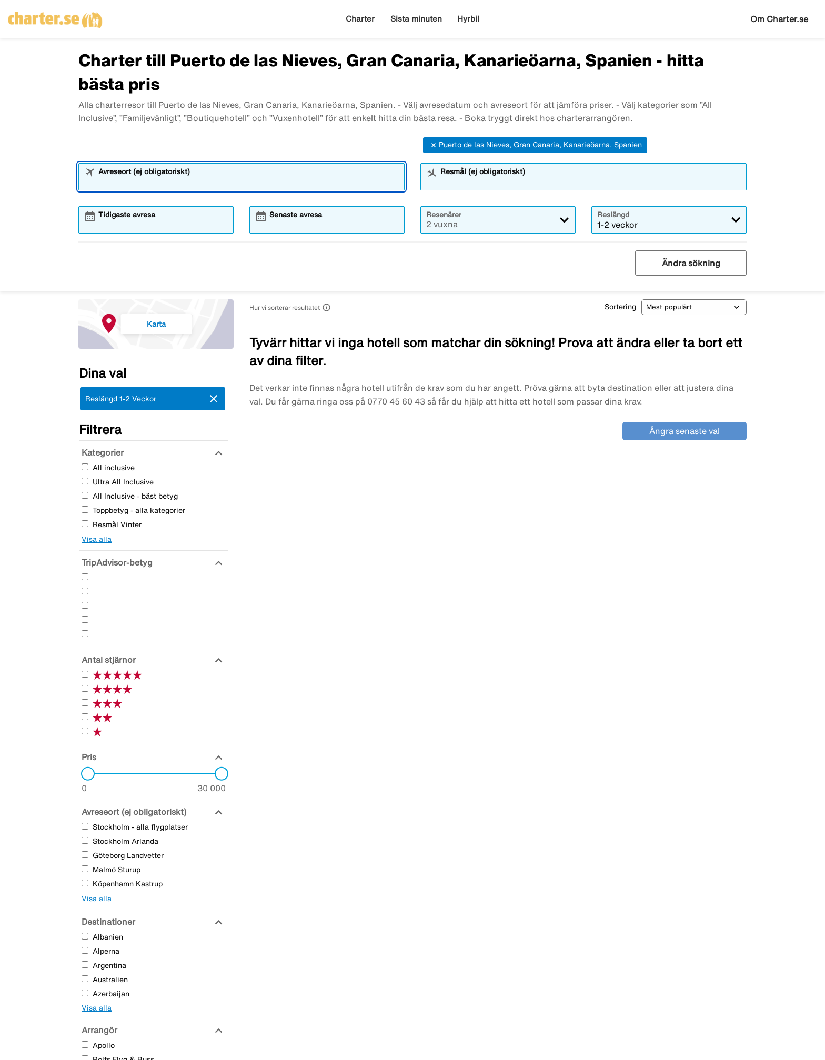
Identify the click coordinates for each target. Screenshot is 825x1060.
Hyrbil (468, 19)
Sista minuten (416, 19)
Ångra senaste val (684, 431)
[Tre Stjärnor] (85, 605)
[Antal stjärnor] (107, 659)
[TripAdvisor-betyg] (116, 562)
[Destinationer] (107, 921)
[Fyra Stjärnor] (85, 591)
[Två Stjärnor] (85, 619)
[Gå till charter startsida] (55, 16)
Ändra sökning (691, 263)
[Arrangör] (98, 1030)
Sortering (620, 306)
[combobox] (248, 181)
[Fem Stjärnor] (85, 576)
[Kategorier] (101, 452)
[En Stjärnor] (85, 633)
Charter (360, 19)
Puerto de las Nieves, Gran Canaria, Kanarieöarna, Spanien (535, 145)
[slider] (84, 774)
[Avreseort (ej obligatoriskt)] (132, 811)
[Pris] (87, 757)
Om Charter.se (779, 19)
